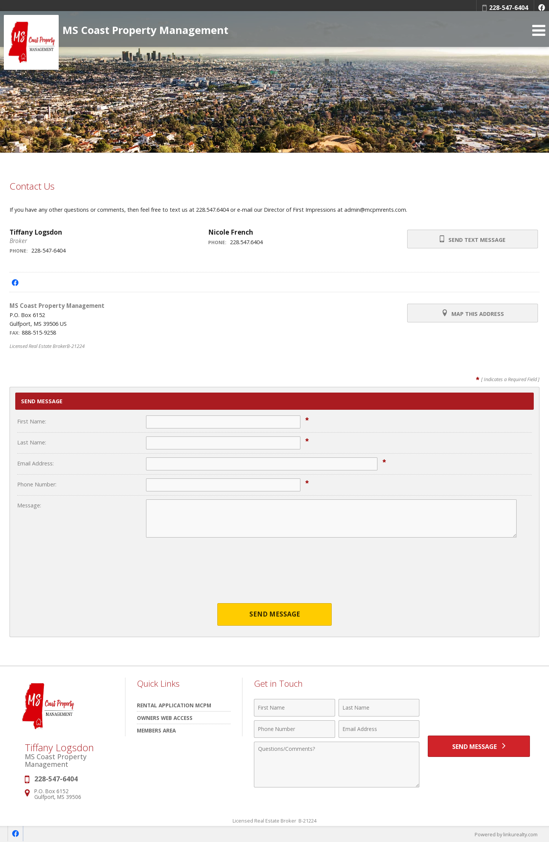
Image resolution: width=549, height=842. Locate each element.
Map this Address (472, 313)
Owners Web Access (165, 717)
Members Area (156, 730)
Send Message (274, 614)
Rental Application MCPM (174, 705)
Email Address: (35, 463)
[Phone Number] (294, 729)
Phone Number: (36, 484)
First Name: (31, 421)
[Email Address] (379, 729)
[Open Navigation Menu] (538, 34)
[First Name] (294, 707)
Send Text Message (472, 239)
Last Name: (31, 442)
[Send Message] (479, 746)
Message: (29, 505)
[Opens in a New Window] (541, 7)
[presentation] (274, 575)
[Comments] (336, 764)
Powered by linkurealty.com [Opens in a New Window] (506, 834)
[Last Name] (379, 707)
